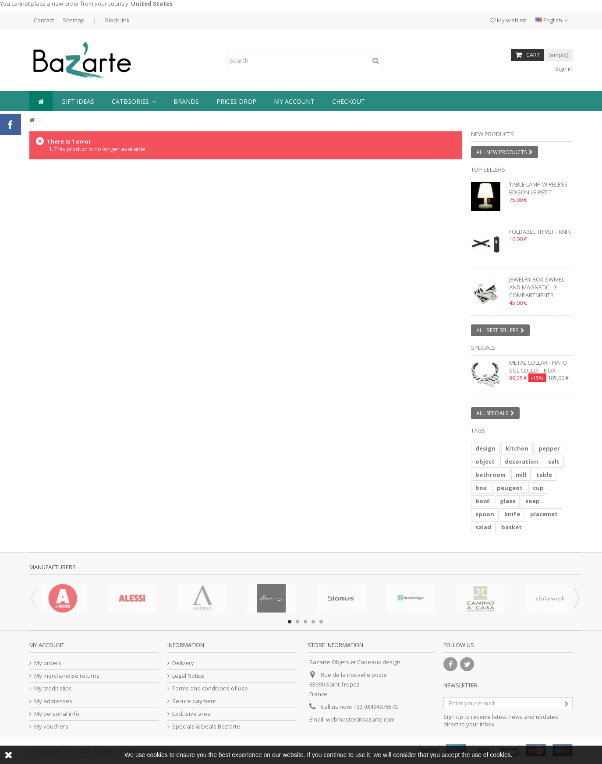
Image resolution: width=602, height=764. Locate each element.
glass (507, 501)
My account (46, 645)
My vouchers (51, 726)
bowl (482, 501)
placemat (544, 514)
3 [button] (305, 621)
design (485, 448)
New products (492, 134)
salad (483, 527)
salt (554, 461)
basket (511, 527)
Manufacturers (52, 567)
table (544, 475)
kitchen (517, 448)
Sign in (563, 69)
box (481, 488)
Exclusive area (191, 714)
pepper (549, 448)
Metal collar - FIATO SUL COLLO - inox (538, 366)
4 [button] (313, 621)
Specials (483, 348)
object (485, 461)
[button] (134, 101)
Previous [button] (34, 598)
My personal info (56, 714)
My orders (47, 663)
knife (512, 514)
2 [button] (297, 621)
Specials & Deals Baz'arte (206, 726)
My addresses (53, 701)
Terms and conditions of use (210, 688)
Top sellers (488, 169)
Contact (44, 20)
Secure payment (194, 701)
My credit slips (53, 688)
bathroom (490, 475)
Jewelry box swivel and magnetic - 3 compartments (536, 287)
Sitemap (74, 20)
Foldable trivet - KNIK (540, 232)
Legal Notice (188, 676)
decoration (521, 461)
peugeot (510, 488)
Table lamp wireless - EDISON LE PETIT (540, 188)
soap (532, 501)
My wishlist (508, 20)
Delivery (183, 663)
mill (521, 475)
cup (538, 488)
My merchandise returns (66, 676)
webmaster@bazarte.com (360, 719)
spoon (484, 514)
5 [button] (321, 621)
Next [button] (577, 598)
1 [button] (289, 621)
